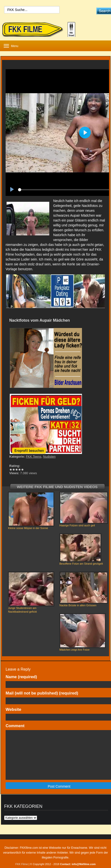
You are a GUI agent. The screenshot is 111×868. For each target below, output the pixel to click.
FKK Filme (21, 864)
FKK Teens (33, 456)
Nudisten (49, 456)
